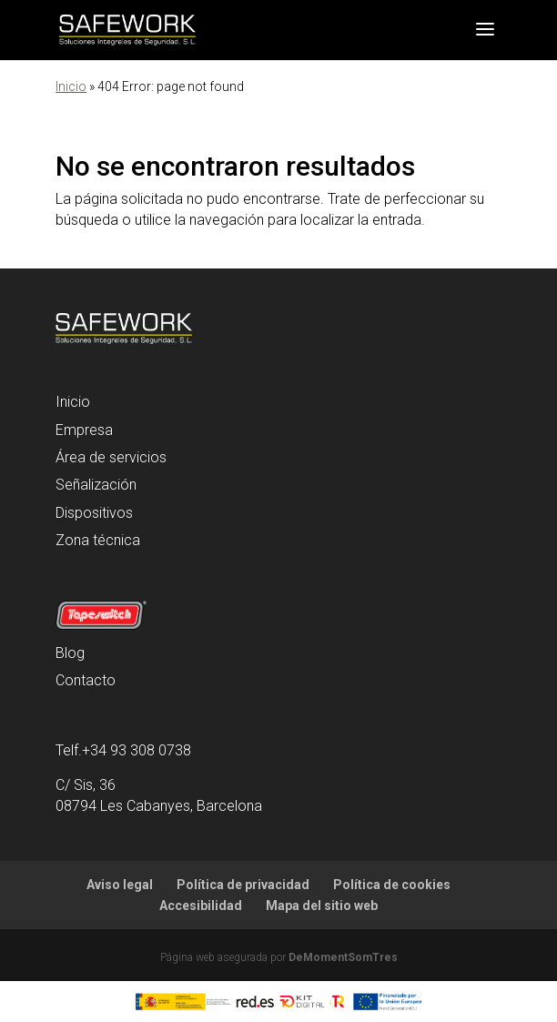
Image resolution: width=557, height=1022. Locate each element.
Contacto (86, 680)
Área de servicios (111, 457)
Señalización (96, 484)
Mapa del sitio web (322, 905)
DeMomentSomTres (343, 957)
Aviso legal (119, 884)
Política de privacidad (243, 884)
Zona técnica (98, 540)
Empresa (84, 430)
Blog (70, 653)
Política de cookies (392, 884)
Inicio (71, 86)
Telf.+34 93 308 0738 (123, 750)
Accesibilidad (200, 905)
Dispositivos (94, 512)
